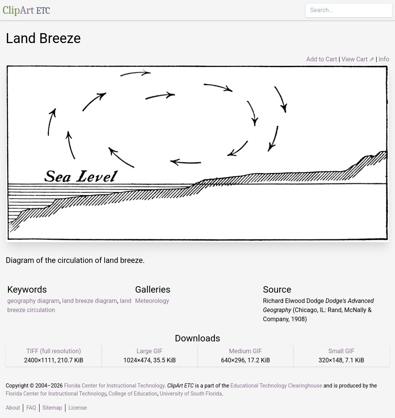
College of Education (133, 394)
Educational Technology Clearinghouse (276, 386)
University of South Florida (191, 394)
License (77, 408)
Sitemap (52, 408)
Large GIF (149, 351)
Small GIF (341, 351)
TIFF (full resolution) (53, 351)
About (13, 408)
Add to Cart (321, 59)
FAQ (31, 408)
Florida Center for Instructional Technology (114, 386)
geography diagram (33, 300)
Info (384, 59)
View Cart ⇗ (358, 59)
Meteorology (152, 300)
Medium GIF (245, 351)
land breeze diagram (89, 300)
